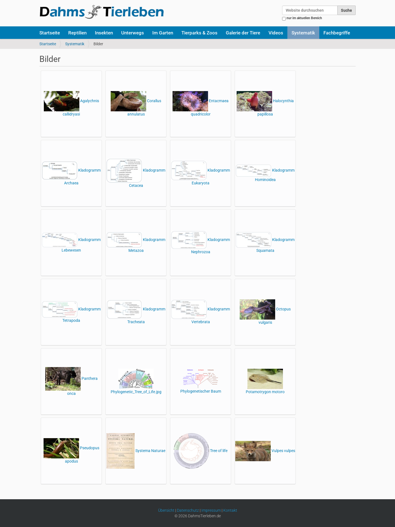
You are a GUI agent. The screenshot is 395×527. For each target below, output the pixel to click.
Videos (276, 33)
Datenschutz (188, 510)
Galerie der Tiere (243, 33)
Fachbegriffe (336, 33)
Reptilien (77, 33)
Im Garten (162, 33)
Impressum (211, 510)
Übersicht (166, 510)
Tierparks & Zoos (199, 33)
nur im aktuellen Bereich (304, 18)
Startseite (49, 33)
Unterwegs (132, 33)
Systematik (303, 33)
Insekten (104, 33)
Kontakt (230, 510)
